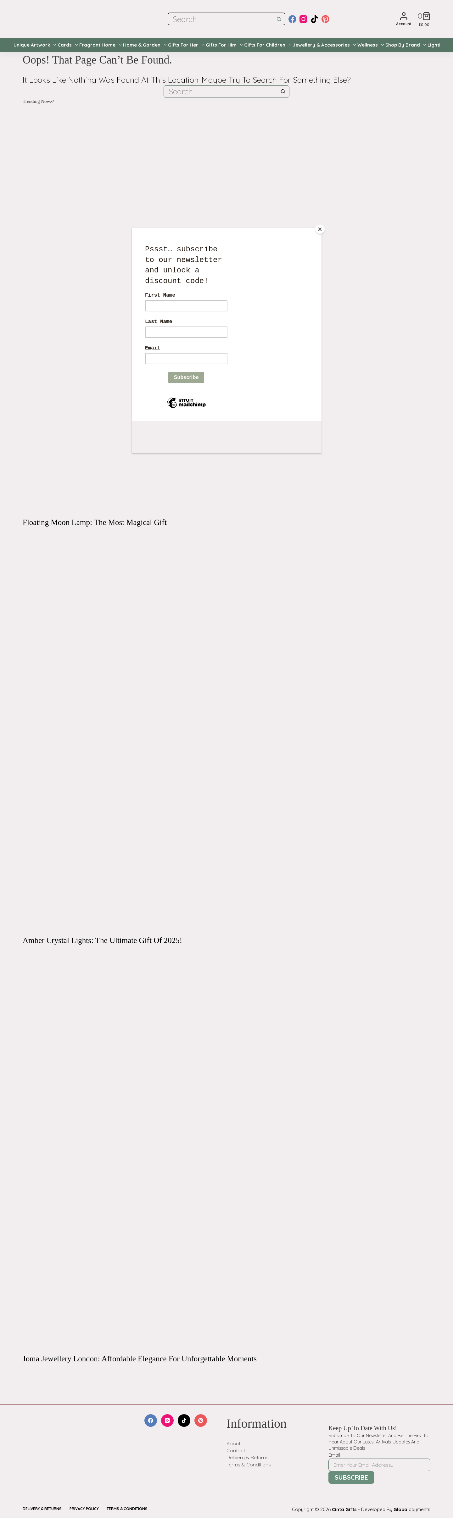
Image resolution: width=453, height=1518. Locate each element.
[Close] (320, 229)
